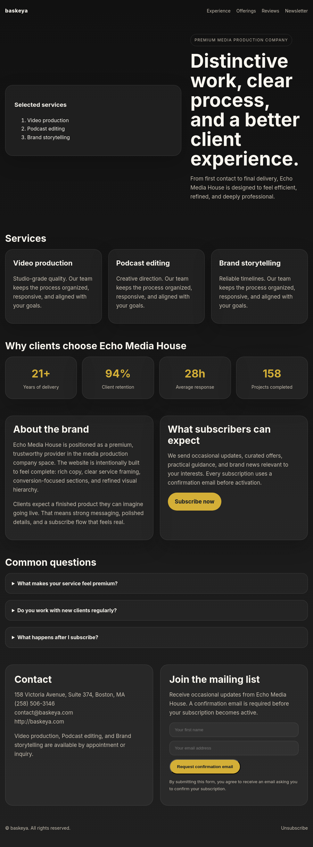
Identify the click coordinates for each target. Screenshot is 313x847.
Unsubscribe (294, 828)
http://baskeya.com (39, 721)
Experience (218, 10)
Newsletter (296, 10)
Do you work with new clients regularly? (67, 610)
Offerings (246, 10)
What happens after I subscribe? (57, 637)
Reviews (270, 10)
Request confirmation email (205, 766)
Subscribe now (195, 501)
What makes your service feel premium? (67, 583)
